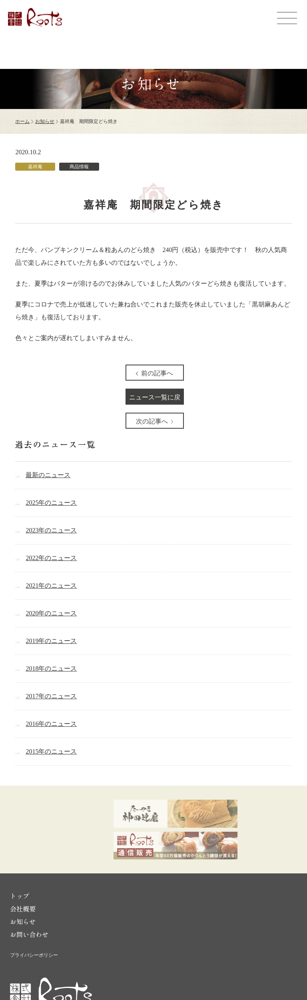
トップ (19, 896)
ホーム (22, 121)
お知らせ (44, 121)
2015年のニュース (51, 751)
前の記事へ (157, 373)
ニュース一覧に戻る (154, 399)
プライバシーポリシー (34, 955)
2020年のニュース (51, 613)
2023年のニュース (51, 530)
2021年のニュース (51, 585)
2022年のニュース (51, 557)
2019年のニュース (51, 640)
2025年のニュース (51, 502)
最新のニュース (48, 475)
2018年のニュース (51, 668)
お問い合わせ (29, 934)
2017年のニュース (51, 696)
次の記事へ (152, 421)
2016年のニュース (51, 723)
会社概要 (23, 908)
